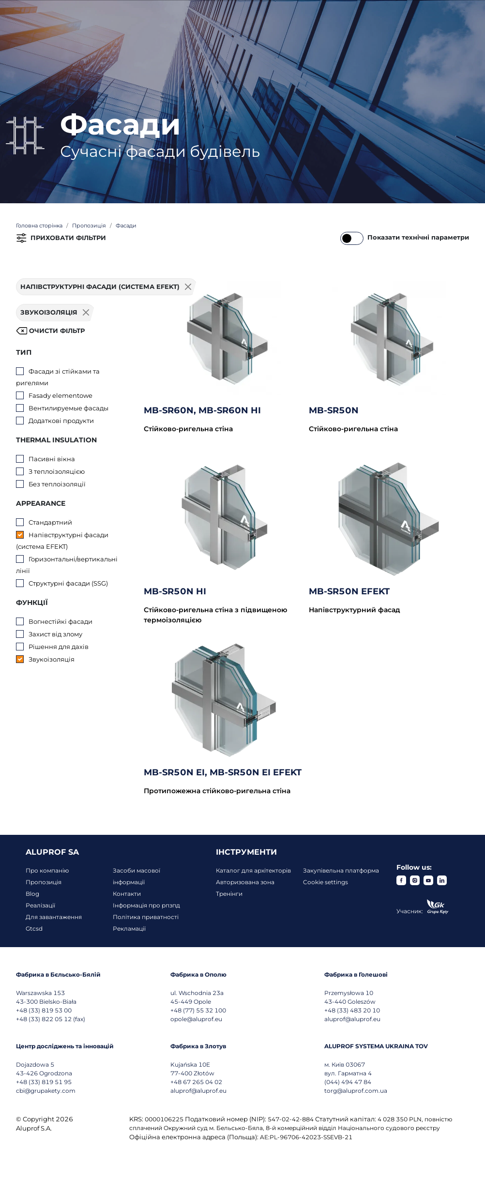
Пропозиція (43, 882)
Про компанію (47, 870)
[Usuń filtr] (86, 312)
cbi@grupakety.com (46, 1090)
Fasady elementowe (60, 395)
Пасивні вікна (52, 459)
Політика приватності (146, 916)
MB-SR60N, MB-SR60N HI (202, 410)
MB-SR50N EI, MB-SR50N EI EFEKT (223, 772)
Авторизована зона (245, 882)
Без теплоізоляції (57, 484)
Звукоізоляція (52, 659)
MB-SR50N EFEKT (349, 591)
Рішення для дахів (59, 646)
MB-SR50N (334, 410)
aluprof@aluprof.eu (352, 1019)
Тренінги (229, 893)
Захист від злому (55, 634)
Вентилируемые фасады (68, 408)
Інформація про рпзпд (146, 905)
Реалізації (40, 905)
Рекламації (129, 928)
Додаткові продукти (61, 420)
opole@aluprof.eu (196, 1019)
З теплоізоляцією (57, 471)
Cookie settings (325, 882)
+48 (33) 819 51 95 (44, 1082)
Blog (32, 893)
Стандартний (50, 522)
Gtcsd (34, 928)
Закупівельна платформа (341, 870)
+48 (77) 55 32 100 (198, 1010)
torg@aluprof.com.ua (355, 1090)
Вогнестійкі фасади (60, 621)
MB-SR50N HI (175, 591)
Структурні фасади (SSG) (68, 583)
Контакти (127, 893)
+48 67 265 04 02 (196, 1082)
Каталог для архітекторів (253, 870)
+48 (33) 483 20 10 (352, 1010)
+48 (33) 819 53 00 (44, 1010)
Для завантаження (54, 916)
